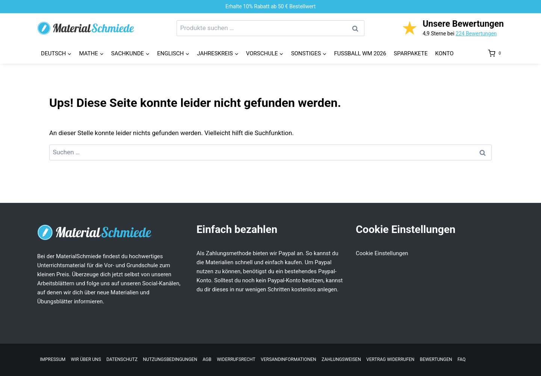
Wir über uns (86, 359)
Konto (444, 53)
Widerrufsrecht (236, 359)
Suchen (357, 28)
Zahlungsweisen (341, 359)
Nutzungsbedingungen (170, 359)
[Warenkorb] (496, 53)
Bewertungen (436, 359)
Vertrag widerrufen (390, 359)
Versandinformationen (288, 359)
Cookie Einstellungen (382, 253)
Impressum (52, 359)
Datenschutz (122, 359)
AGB (206, 359)
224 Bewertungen (476, 33)
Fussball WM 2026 (360, 53)
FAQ (462, 359)
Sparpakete (411, 53)
